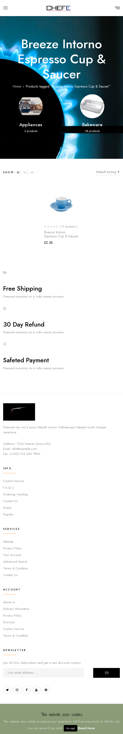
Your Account (12, 555)
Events (7, 507)
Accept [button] (70, 728)
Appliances (30, 124)
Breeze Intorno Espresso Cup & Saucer (61, 234)
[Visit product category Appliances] (31, 106)
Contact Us (10, 501)
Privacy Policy (12, 548)
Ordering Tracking (15, 494)
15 (18, 172)
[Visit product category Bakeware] (92, 106)
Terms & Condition (15, 568)
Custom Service (13, 481)
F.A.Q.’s (8, 487)
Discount (8, 622)
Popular (8, 514)
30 (24, 172)
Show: (9, 172)
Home (17, 86)
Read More (86, 728)
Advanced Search (15, 561)
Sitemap (8, 541)
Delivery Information (16, 609)
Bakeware (92, 124)
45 (32, 172)
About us (9, 602)
